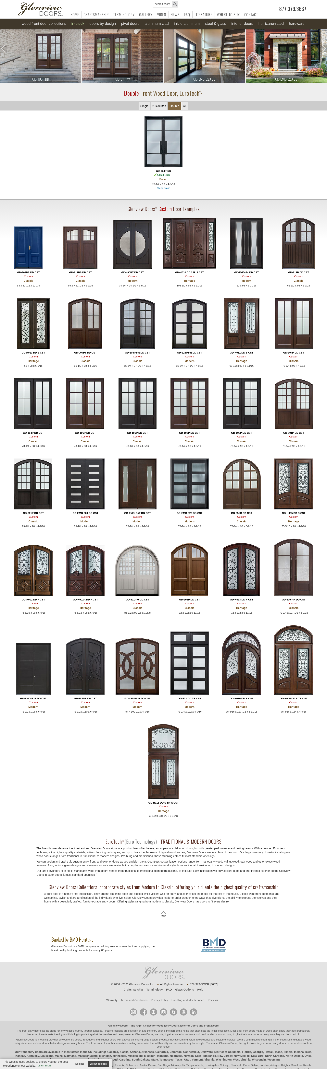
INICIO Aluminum (187, 23)
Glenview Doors (118, 1025)
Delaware (207, 1051)
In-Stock (77, 23)
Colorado (176, 1051)
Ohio (308, 1055)
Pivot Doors (130, 23)
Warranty (111, 1000)
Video (161, 14)
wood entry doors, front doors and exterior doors (88, 1039)
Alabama (112, 1051)
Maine (59, 1055)
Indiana (299, 1051)
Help (200, 989)
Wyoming (273, 1059)
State (154, 1059)
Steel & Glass (215, 23)
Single (144, 106)
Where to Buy (228, 14)
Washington (224, 1059)
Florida (246, 1051)
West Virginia (241, 1059)
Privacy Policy (159, 1000)
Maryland (70, 1055)
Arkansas (147, 1051)
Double (174, 106)
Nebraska (176, 1055)
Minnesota (119, 1055)
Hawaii (269, 1051)
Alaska (123, 1051)
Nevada (189, 1055)
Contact (251, 14)
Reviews (213, 1000)
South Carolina (120, 1059)
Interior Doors (242, 23)
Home (74, 14)
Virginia (209, 1059)
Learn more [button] (44, 1065)
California (161, 1051)
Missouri (150, 1055)
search (165, 4)
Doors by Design (102, 23)
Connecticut (191, 1051)
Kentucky (33, 1055)
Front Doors (211, 1025)
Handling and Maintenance (187, 1000)
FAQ (187, 14)
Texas (179, 1059)
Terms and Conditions (134, 1000)
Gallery (145, 14)
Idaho (278, 1051)
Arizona (135, 1051)
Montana (163, 1055)
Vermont (197, 1059)
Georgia (258, 1051)
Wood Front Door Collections (44, 23)
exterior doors (41, 1043)
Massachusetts (87, 1055)
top (163, 915)
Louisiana (47, 1055)
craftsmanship (193, 1034)
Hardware (297, 23)
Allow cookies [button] (98, 1064)
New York (257, 1055)
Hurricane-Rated (271, 23)
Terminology (124, 14)
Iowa (308, 1051)
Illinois (288, 1051)
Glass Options (184, 989)
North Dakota (294, 1055)
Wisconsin (259, 1059)
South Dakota (141, 1059)
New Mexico (242, 1055)
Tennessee (166, 1059)
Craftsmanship (96, 14)
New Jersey (224, 1055)
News (175, 14)
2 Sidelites (159, 106)
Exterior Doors (189, 1025)
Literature (203, 14)
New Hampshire (205, 1055)
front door (96, 1043)
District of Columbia (227, 1051)
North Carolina (274, 1055)
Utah (187, 1059)
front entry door (31, 1030)
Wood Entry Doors (168, 1025)
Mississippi (135, 1055)
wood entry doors (276, 1043)
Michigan (105, 1055)
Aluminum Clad (157, 23)
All (184, 106)
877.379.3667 (292, 9)
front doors (249, 1030)
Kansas (20, 1055)
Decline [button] (79, 1064)
